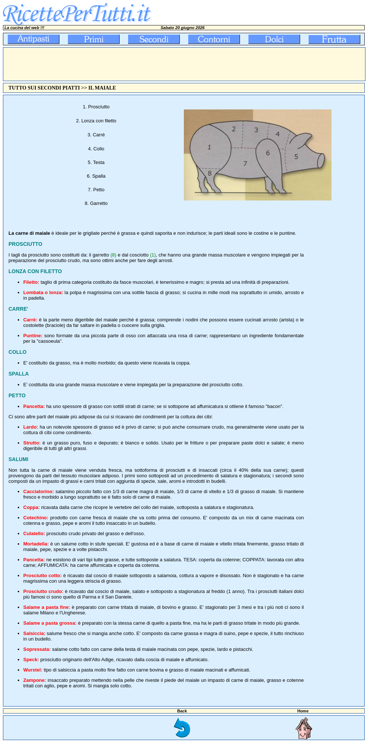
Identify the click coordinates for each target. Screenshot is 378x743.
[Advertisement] (137, 64)
